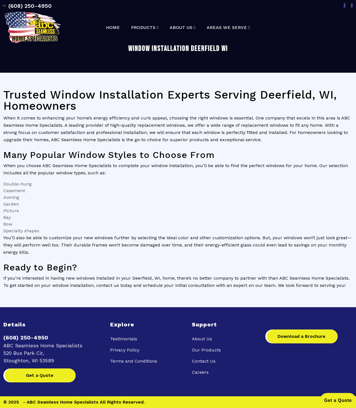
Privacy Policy (124, 350)
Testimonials (123, 338)
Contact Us (204, 361)
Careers (200, 372)
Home (113, 27)
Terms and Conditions (133, 361)
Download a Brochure (301, 336)
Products (143, 27)
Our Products (206, 350)
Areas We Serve (227, 27)
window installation (172, 165)
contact (104, 285)
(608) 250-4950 (27, 6)
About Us (181, 27)
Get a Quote (39, 375)
